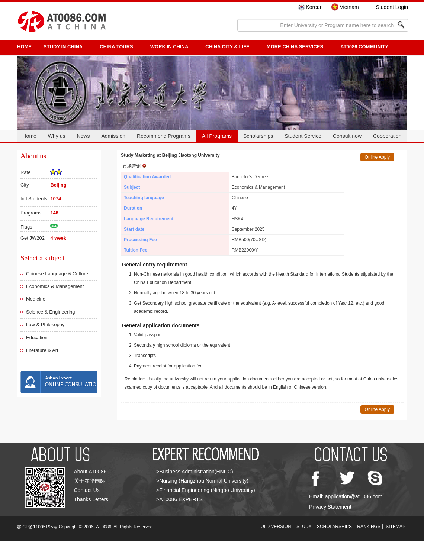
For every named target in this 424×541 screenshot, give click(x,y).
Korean (314, 7)
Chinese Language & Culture (57, 273)
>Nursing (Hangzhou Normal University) (202, 481)
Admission (113, 136)
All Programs (217, 136)
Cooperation (387, 136)
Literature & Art (42, 350)
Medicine (35, 299)
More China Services (295, 46)
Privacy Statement (330, 507)
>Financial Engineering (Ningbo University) (205, 490)
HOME (24, 46)
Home (29, 136)
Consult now (347, 136)
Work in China (169, 46)
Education (37, 337)
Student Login (392, 7)
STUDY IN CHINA (63, 46)
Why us (56, 136)
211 (53, 225)
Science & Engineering (50, 312)
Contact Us (87, 490)
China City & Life (227, 46)
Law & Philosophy (45, 324)
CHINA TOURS (116, 46)
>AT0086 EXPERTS (179, 499)
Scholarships (258, 136)
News (83, 136)
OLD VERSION (276, 526)
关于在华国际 (89, 481)
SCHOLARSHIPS (334, 526)
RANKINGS (368, 526)
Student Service (303, 136)
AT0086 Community (364, 46)
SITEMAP (395, 526)
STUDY (304, 526)
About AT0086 (90, 471)
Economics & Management (55, 286)
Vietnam (349, 7)
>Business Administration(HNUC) (194, 471)
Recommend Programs (163, 136)
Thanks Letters (91, 499)
